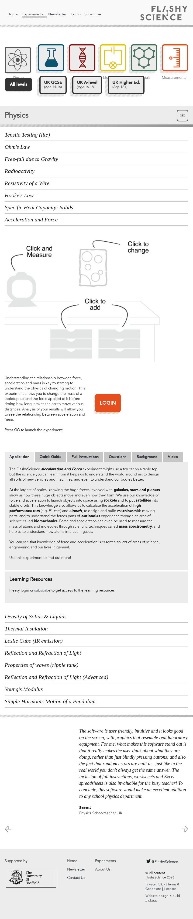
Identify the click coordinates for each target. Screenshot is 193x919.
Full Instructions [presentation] (85, 456)
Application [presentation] (19, 456)
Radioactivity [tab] (19, 171)
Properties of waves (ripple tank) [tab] (41, 665)
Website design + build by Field (162, 898)
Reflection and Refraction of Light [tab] (43, 653)
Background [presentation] (147, 456)
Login (73, 14)
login (25, 590)
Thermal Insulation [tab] (26, 629)
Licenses (170, 889)
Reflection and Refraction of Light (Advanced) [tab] (56, 677)
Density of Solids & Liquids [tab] (35, 616)
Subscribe (90, 14)
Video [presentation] (173, 456)
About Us (102, 869)
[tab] (19, 457)
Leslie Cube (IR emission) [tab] (34, 641)
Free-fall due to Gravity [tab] (31, 159)
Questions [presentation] (117, 456)
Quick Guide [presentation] (50, 456)
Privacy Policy (155, 884)
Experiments (31, 15)
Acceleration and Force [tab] (31, 220)
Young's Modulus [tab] (24, 689)
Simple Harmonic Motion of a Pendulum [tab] (50, 701)
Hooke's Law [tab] (19, 195)
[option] (96, 774)
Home (12, 14)
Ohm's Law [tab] (17, 147)
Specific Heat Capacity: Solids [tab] (39, 207)
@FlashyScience (161, 861)
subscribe (42, 590)
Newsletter (54, 14)
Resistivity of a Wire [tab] (27, 183)
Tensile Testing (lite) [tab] (27, 135)
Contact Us (76, 877)
